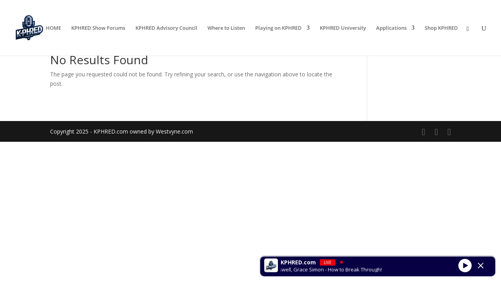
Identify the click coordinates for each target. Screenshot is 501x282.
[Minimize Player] (480, 265)
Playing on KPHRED (278, 28)
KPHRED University (343, 28)
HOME (53, 28)
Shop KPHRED (441, 28)
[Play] (465, 265)
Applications (391, 28)
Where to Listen (226, 28)
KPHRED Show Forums (98, 28)
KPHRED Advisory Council (166, 28)
